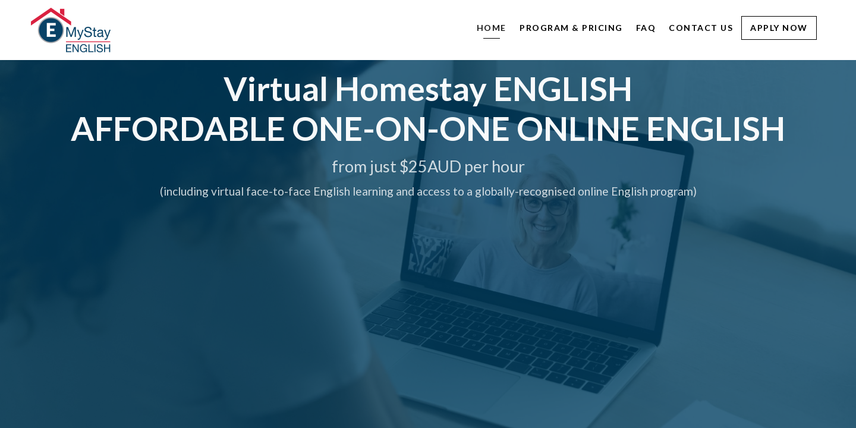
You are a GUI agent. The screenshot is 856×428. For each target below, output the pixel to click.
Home (491, 28)
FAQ (646, 28)
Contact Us (701, 28)
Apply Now (779, 28)
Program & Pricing (571, 28)
